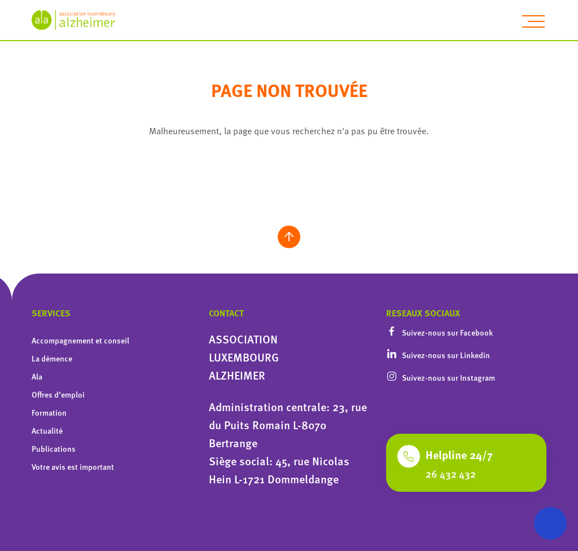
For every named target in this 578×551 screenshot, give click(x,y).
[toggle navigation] (533, 21)
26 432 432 (451, 473)
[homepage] (80, 20)
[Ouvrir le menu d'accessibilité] (550, 523)
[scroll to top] (289, 237)
